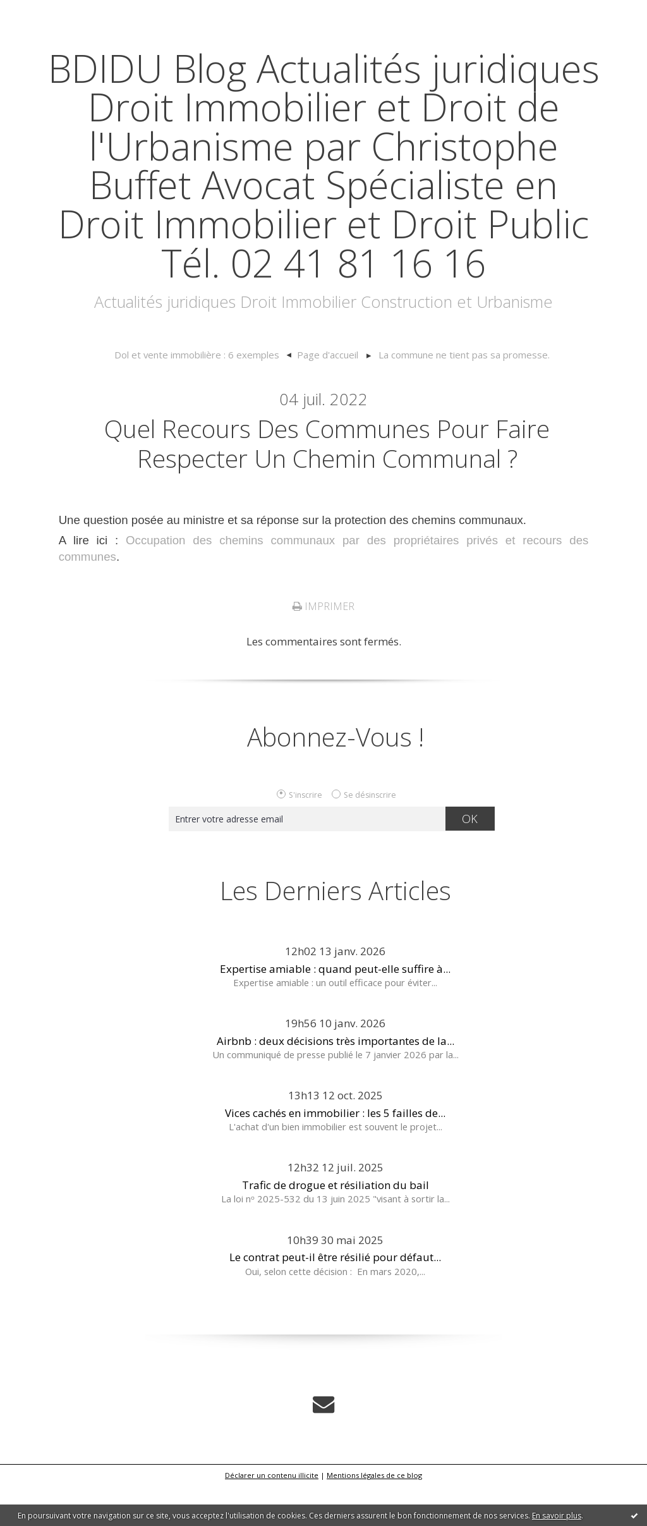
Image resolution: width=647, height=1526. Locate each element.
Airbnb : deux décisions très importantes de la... (335, 1080)
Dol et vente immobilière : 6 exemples (200, 394)
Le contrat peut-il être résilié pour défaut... (335, 1297)
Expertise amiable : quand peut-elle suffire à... (335, 1008)
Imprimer (323, 647)
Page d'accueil (327, 394)
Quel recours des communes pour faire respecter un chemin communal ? (327, 482)
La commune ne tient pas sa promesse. (460, 394)
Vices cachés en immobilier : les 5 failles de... (335, 1152)
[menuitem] (206, 394)
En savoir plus (556, 1515)
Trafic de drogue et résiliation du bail (335, 1225)
